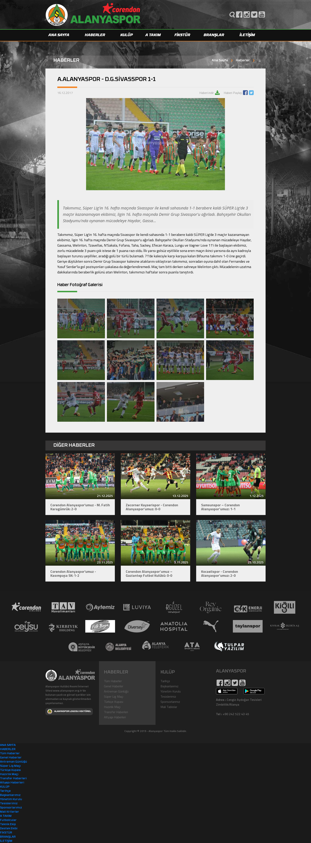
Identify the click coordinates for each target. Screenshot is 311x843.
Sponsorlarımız (170, 701)
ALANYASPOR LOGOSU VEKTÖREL (69, 711)
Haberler (243, 60)
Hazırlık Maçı (112, 706)
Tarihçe (165, 680)
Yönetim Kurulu (170, 691)
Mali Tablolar (168, 706)
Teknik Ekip (8, 824)
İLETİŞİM (247, 35)
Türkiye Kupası (113, 701)
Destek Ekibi (8, 828)
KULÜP (126, 35)
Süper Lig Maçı (113, 696)
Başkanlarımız (169, 686)
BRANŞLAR (214, 35)
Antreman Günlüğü (116, 691)
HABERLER (95, 35)
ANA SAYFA (58, 35)
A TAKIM (153, 35)
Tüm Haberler (113, 680)
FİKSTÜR (182, 35)
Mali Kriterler (9, 811)
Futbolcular (8, 820)
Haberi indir (206, 92)
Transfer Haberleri (116, 711)
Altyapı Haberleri (115, 717)
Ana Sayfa (220, 60)
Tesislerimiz (168, 696)
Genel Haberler (113, 686)
